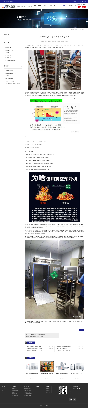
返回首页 (74, 1)
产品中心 (46, 5)
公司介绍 (3, 386)
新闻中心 (65, 5)
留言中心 (48, 387)
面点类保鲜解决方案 (10, 78)
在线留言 (79, 1)
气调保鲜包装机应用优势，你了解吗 (34, 348)
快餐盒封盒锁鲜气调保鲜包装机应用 (37, 334)
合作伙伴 (58, 5)
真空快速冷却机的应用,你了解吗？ (67, 334)
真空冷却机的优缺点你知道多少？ (64, 344)
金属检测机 (8, 55)
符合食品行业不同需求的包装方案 (13, 83)
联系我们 (84, 1)
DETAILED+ (32, 375)
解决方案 (52, 5)
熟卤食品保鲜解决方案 (11, 70)
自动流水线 (8, 57)
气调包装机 (8, 47)
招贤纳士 (48, 389)
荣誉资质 (3, 387)
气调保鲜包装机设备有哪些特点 (63, 348)
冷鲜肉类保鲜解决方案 (11, 73)
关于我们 (40, 5)
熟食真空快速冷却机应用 (62, 346)
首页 (35, 5)
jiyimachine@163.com (76, 389)
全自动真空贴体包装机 (11, 60)
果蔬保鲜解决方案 (10, 81)
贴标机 (7, 52)
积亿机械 (46, 403)
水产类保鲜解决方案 (10, 75)
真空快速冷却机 (9, 50)
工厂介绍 (3, 389)
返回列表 (81, 329)
